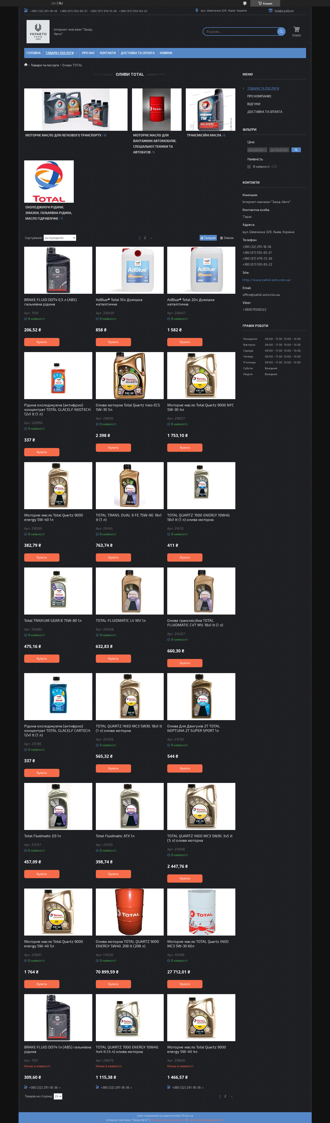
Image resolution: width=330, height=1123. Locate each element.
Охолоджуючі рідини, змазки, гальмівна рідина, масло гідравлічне (48, 212)
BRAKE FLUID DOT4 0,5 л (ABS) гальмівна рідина (50, 301)
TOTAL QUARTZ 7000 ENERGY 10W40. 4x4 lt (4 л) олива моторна (127, 1049)
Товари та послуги (45, 65)
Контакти (108, 53)
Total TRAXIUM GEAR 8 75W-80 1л (53, 620)
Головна (34, 53)
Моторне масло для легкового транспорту (63, 135)
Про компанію (259, 96)
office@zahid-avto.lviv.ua (261, 295)
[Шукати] (281, 31)
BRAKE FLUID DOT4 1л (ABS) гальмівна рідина (57, 1049)
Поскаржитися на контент (168, 1119)
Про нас (88, 53)
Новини (166, 53)
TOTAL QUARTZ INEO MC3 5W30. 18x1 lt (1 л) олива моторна (129, 728)
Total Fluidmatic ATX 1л (115, 835)
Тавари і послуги (60, 53)
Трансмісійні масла (204, 135)
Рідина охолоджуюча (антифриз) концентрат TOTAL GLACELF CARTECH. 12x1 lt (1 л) (57, 730)
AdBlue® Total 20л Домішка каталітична (190, 301)
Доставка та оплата (138, 53)
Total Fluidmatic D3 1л (42, 835)
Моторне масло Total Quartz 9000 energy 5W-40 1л (53, 517)
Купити (42, 342)
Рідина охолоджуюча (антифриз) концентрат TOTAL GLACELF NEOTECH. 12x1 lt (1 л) (57, 409)
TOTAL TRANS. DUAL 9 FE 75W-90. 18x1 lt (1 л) (129, 517)
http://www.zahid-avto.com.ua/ (267, 280)
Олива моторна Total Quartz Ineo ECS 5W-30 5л (128, 407)
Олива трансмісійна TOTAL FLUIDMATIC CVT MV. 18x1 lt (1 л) (195, 622)
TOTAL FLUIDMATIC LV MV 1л (121, 620)
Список (229, 238)
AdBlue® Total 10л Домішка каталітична (119, 301)
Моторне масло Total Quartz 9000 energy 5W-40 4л (196, 1049)
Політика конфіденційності (206, 1119)
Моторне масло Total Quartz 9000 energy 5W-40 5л (53, 943)
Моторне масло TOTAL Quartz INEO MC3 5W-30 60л (198, 943)
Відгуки (253, 104)
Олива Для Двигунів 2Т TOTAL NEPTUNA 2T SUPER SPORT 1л (193, 728)
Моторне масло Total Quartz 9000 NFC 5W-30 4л (200, 407)
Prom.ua (187, 1115)
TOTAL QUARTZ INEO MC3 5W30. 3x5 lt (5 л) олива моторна (200, 837)
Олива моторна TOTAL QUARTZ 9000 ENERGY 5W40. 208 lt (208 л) (127, 943)
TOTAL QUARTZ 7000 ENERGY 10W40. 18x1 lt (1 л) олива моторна (198, 517)
